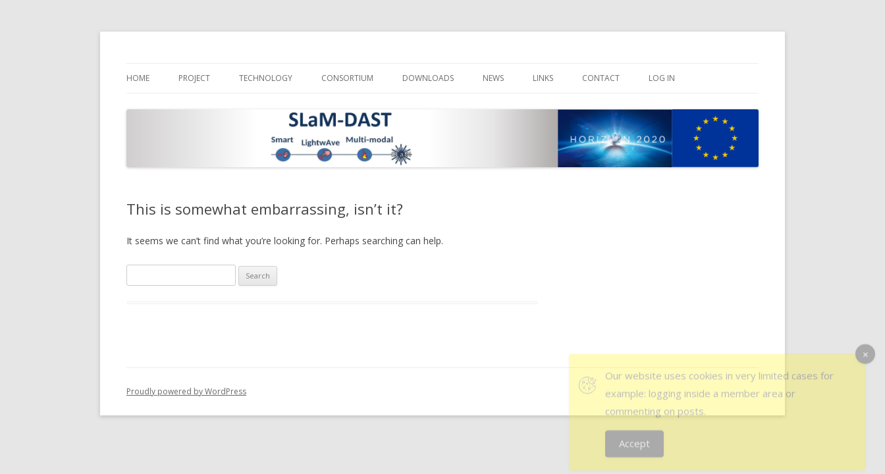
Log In (662, 78)
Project (194, 78)
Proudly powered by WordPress (186, 391)
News (493, 78)
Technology (265, 78)
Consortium (347, 78)
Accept (634, 449)
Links (543, 78)
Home (137, 78)
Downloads (428, 78)
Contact (601, 78)
